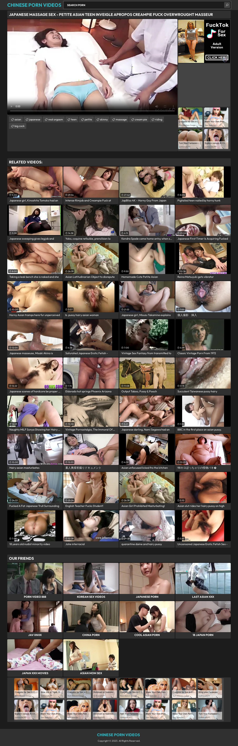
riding (158, 119)
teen (74, 119)
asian (18, 119)
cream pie (141, 119)
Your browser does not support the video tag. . (92, 67)
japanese (34, 119)
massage (121, 119)
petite (88, 119)
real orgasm (55, 119)
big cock (20, 126)
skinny (104, 119)
